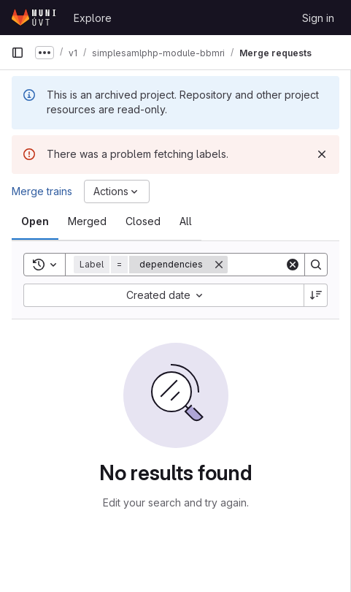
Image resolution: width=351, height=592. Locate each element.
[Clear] (292, 264)
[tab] (35, 221)
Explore (93, 18)
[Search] (316, 264)
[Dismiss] (322, 154)
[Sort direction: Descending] (316, 295)
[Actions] (117, 191)
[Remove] (219, 264)
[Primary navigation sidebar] (17, 52)
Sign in (318, 18)
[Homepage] (35, 17)
